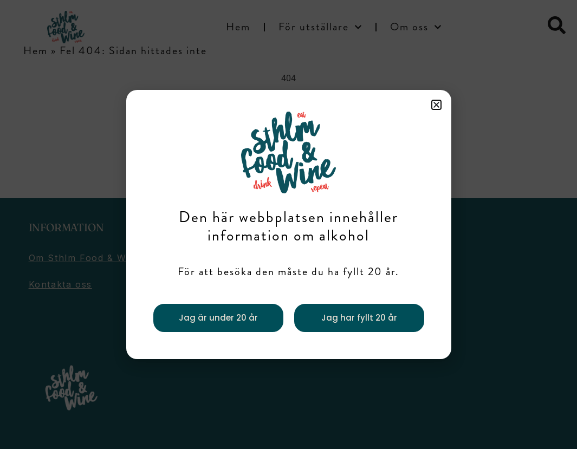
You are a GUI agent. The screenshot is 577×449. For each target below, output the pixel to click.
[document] (288, 224)
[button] (436, 105)
